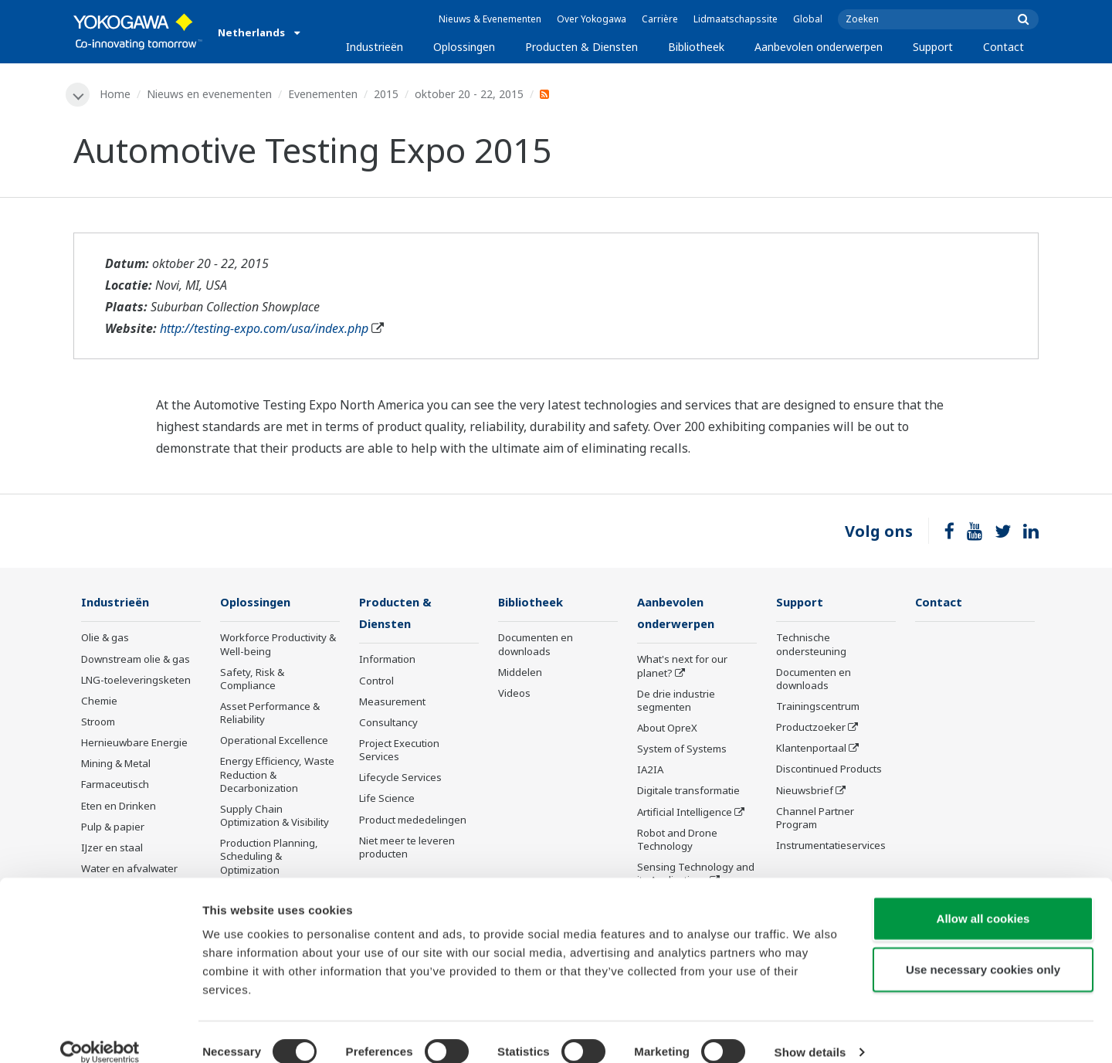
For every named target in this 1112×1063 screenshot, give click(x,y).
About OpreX (667, 729)
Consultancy (388, 724)
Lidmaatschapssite (735, 18)
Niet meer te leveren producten (407, 848)
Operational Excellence (274, 742)
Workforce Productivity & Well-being (278, 645)
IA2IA (650, 772)
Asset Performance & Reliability (270, 713)
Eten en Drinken (118, 806)
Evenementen (323, 94)
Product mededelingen (412, 821)
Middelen (520, 673)
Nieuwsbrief (804, 791)
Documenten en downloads (535, 645)
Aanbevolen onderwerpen (818, 46)
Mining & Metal (116, 765)
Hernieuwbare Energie (134, 744)
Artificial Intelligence (684, 813)
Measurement (392, 703)
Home (115, 94)
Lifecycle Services (400, 779)
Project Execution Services (399, 751)
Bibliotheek (696, 46)
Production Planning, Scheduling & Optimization (269, 857)
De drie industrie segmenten (676, 701)
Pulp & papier (112, 827)
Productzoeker (811, 728)
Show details (810, 1032)
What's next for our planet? (682, 667)
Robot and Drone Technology (677, 840)
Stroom (98, 722)
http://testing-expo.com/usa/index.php (264, 329)
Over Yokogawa (591, 18)
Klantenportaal (811, 749)
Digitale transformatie (688, 793)
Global (807, 18)
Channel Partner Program (815, 818)
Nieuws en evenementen (210, 94)
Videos (514, 694)
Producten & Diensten (581, 46)
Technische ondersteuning (811, 645)
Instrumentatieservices (831, 847)
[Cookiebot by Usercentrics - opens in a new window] (100, 1032)
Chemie (99, 701)
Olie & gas (105, 639)
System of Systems (682, 751)
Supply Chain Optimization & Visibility (274, 816)
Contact (1003, 46)
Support (933, 46)
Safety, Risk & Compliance (252, 679)
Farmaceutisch (115, 786)
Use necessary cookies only (983, 949)
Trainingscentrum (817, 707)
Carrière (660, 18)
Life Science (387, 800)
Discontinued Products (829, 770)
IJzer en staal (112, 848)
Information (387, 661)
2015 (387, 94)
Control (376, 682)
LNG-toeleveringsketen (136, 681)
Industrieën (374, 46)
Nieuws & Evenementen (490, 18)
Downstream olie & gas (135, 660)
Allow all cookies (983, 898)
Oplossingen (464, 46)
